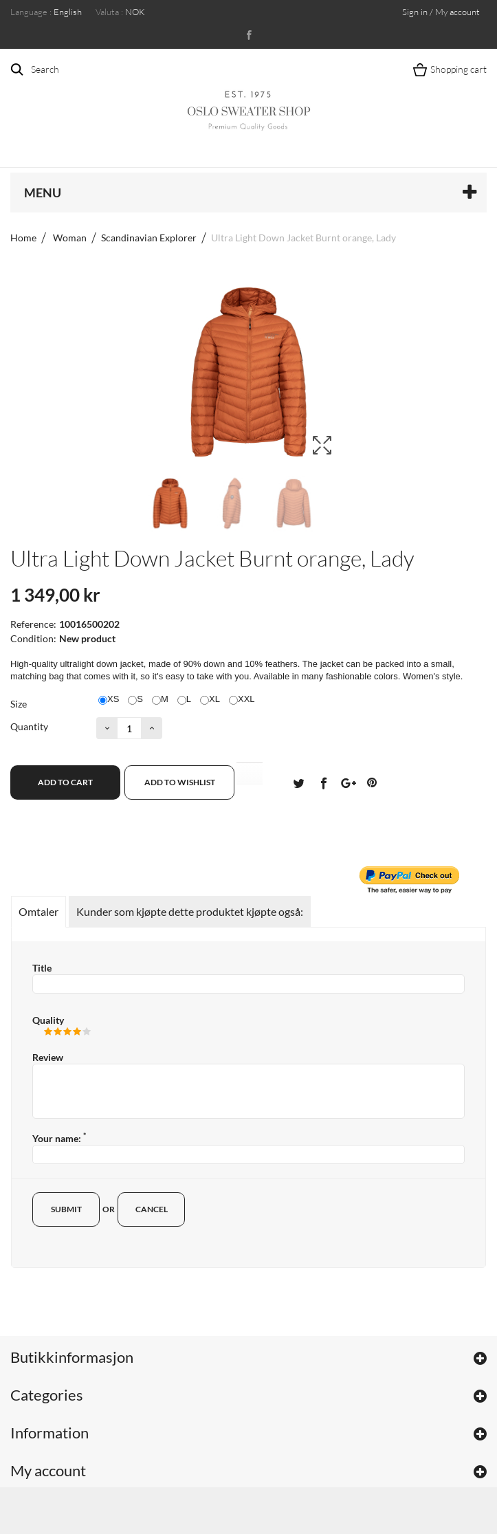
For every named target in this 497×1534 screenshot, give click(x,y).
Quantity (29, 726)
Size (19, 704)
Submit (66, 1209)
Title (42, 968)
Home (23, 237)
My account (48, 1470)
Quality (48, 1020)
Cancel (151, 1209)
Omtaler (38, 911)
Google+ (347, 782)
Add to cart (65, 782)
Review (47, 1057)
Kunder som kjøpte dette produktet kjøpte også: (189, 911)
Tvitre (298, 782)
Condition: (33, 638)
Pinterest (372, 782)
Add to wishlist (179, 782)
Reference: (33, 624)
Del (323, 782)
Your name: (59, 1138)
